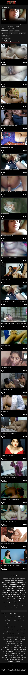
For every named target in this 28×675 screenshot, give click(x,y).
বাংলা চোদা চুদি (22, 653)
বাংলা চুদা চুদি (15, 631)
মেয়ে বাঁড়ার (4, 605)
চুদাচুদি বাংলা (5, 639)
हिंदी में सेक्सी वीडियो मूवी (12, 651)
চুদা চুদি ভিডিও (14, 575)
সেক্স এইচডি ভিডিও (21, 651)
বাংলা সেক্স (3, 649)
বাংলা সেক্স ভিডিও (22, 639)
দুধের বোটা (23, 596)
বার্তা (16, 592)
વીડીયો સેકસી (9, 641)
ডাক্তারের (17, 590)
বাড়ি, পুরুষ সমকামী (15, 578)
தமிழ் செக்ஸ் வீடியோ (8, 637)
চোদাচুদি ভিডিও (22, 637)
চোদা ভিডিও (22, 629)
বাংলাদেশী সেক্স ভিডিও (6, 621)
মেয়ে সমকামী (5, 586)
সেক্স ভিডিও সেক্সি (22, 647)
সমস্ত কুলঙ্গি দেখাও (14, 610)
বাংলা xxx (15, 649)
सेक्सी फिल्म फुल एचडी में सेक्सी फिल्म (10, 627)
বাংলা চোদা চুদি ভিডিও (6, 631)
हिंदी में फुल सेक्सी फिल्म (23, 649)
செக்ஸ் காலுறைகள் (21, 657)
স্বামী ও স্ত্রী (19, 586)
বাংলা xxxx (18, 623)
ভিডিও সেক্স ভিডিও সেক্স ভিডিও (14, 625)
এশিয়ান (23, 586)
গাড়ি (8, 605)
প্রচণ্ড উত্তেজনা (23, 594)
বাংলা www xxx (5, 657)
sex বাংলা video (17, 616)
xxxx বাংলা (15, 647)
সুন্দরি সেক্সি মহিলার (5, 35)
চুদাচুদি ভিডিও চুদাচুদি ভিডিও (10, 643)
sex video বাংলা (13, 633)
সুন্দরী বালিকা (20, 580)
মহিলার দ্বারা (22, 578)
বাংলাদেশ (9, 600)
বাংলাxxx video (18, 619)
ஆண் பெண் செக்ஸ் (11, 623)
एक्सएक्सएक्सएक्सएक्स (20, 655)
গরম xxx (16, 637)
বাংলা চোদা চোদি (18, 645)
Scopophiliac (7, 588)
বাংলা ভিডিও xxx (15, 621)
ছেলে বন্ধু (11, 30)
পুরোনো (4, 584)
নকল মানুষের (17, 30)
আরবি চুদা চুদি (7, 38)
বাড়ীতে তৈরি (22, 590)
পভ (12, 604)
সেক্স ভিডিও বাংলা (15, 629)
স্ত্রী (25, 582)
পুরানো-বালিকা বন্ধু (9, 596)
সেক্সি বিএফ (18, 661)
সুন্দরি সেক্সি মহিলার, (12, 586)
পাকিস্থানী (10, 594)
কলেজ (18, 594)
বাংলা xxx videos (10, 635)
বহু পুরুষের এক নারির (7, 604)
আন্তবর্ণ (4, 596)
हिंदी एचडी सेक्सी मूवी (11, 661)
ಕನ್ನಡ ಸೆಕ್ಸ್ (5, 655)
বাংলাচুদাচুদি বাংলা (10, 645)
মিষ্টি (8, 584)
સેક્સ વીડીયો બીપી (18, 635)
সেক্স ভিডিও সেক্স (22, 631)
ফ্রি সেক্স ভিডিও (6, 633)
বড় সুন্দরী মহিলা (5, 33)
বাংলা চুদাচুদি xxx (6, 629)
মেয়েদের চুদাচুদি (10, 616)
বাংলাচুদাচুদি (5, 651)
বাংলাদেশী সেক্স (23, 621)
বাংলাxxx (3, 616)
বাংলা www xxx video (7, 647)
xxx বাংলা (24, 616)
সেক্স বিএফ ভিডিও (6, 653)
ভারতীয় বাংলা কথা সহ (13, 33)
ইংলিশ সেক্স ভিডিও (21, 633)
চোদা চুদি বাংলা (13, 657)
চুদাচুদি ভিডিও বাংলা (10, 619)
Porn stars (22, 604)
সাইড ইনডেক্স (14, 665)
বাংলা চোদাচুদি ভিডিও (13, 639)
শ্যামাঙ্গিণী (12, 592)
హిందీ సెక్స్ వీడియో (14, 653)
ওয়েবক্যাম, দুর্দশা (17, 596)
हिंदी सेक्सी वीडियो (20, 643)
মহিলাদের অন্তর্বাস (22, 33)
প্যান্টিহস (13, 590)
